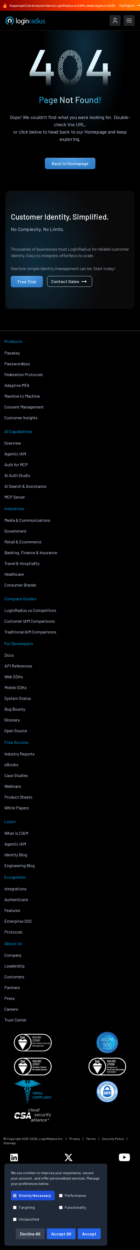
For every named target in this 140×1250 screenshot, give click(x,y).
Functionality (72, 1207)
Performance (72, 1195)
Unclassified (26, 1219)
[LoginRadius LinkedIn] (14, 1157)
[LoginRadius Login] (115, 20)
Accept (89, 1233)
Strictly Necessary (32, 1195)
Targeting (24, 1207)
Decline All (30, 1233)
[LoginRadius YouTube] (124, 1157)
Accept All (61, 1233)
